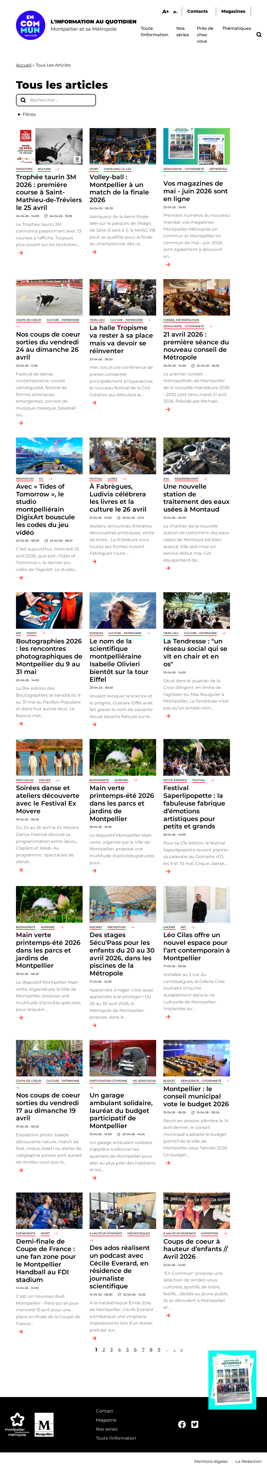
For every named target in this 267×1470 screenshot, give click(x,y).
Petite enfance (175, 780)
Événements (25, 1233)
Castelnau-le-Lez (117, 169)
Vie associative (144, 1080)
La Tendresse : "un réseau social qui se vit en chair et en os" (195, 652)
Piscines (96, 927)
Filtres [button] (29, 114)
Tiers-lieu (97, 319)
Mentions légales (211, 1461)
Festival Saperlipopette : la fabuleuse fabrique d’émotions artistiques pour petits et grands (194, 807)
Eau (166, 478)
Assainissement (187, 478)
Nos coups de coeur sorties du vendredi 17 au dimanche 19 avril (48, 1106)
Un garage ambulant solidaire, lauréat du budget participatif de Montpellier (121, 1110)
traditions (24, 169)
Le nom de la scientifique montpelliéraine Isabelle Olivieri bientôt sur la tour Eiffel (119, 660)
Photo (32, 633)
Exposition (209, 1233)
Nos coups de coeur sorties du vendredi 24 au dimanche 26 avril (48, 345)
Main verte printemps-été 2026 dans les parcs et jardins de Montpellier (122, 803)
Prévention (116, 927)
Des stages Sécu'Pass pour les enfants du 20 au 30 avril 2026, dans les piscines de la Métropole (122, 954)
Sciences (96, 633)
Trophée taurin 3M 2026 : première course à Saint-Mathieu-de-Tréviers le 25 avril (49, 192)
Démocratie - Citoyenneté (183, 169)
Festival (96, 478)
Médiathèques (138, 1233)
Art (18, 633)
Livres (112, 478)
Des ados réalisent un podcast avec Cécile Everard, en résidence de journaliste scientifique (120, 1267)
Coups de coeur (28, 319)
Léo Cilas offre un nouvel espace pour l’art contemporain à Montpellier (196, 946)
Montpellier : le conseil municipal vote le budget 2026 (196, 1096)
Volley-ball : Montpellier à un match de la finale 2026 (119, 188)
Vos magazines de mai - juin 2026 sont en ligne (195, 191)
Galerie (169, 927)
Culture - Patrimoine (62, 319)
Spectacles (25, 780)
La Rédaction (249, 1461)
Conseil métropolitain (181, 319)
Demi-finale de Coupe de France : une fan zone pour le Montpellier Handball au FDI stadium (46, 1261)
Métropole (218, 169)
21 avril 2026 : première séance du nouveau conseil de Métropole (196, 345)
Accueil (23, 65)
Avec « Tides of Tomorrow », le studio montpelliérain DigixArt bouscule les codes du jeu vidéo (45, 509)
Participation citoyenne (108, 1080)
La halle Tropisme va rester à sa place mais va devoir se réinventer (121, 339)
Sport (94, 169)
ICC (41, 478)
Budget (169, 1080)
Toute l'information (116, 1438)
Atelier (44, 780)
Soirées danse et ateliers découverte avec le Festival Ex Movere (47, 799)
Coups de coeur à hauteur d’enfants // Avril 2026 (195, 1249)
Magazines (233, 11)
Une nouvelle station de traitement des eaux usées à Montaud (196, 498)
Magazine (106, 1420)
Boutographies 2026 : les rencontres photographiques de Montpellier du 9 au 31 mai (49, 656)
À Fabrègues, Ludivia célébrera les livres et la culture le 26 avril (118, 498)
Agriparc (121, 780)
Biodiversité (99, 780)
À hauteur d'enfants (106, 1233)
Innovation (25, 478)
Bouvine (44, 169)
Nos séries (107, 1429)
